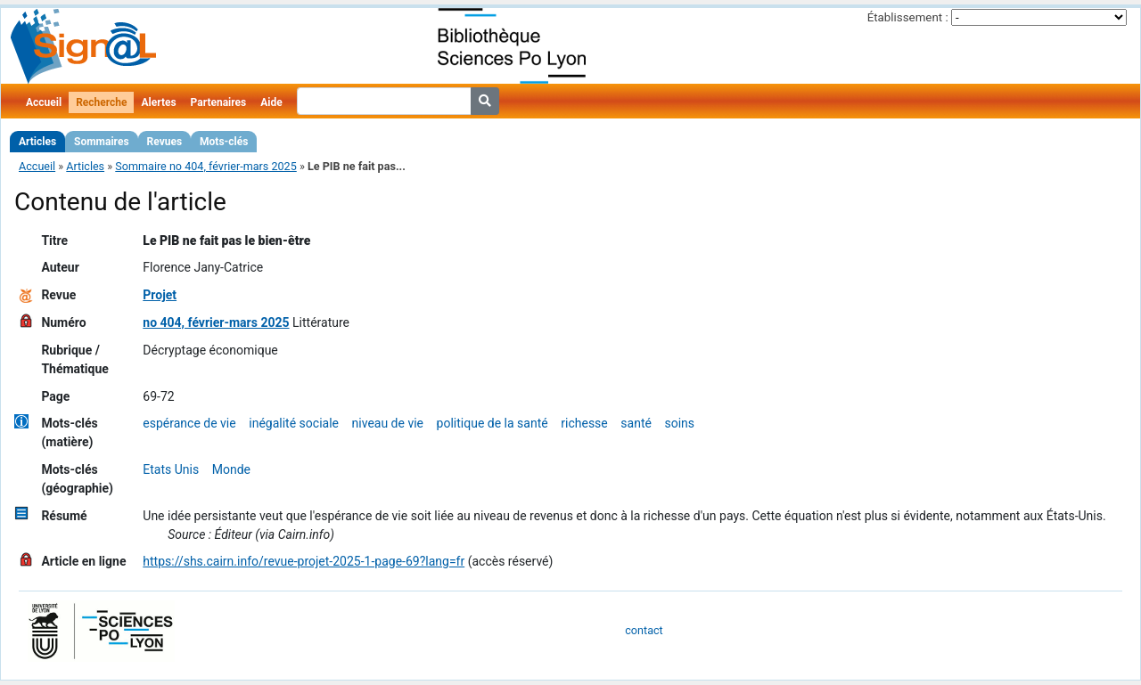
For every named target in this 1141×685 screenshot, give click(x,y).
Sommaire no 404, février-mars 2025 (206, 166)
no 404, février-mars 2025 (216, 322)
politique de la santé (492, 423)
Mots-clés (224, 141)
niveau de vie (387, 423)
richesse (584, 423)
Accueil (44, 102)
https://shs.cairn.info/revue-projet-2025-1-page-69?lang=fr (303, 561)
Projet (159, 295)
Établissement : (907, 17)
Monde (231, 469)
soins (680, 423)
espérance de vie (189, 423)
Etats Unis (171, 469)
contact (643, 630)
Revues (165, 141)
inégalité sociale (294, 423)
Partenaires (219, 102)
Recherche (101, 102)
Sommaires (101, 141)
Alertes (158, 102)
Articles (37, 141)
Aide (271, 102)
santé (636, 423)
